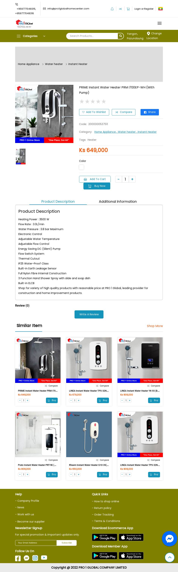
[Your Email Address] (36, 542)
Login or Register (143, 8)
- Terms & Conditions (106, 521)
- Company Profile (27, 501)
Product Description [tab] (58, 201)
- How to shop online (105, 501)
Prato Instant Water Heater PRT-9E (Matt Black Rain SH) (46, 465)
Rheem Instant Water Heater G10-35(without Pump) (95, 465)
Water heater (54, 64)
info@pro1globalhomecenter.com (68, 8)
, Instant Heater (147, 132)
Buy (51, 400)
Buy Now (97, 186)
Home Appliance (29, 64)
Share (150, 112)
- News (19, 507)
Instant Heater (78, 64)
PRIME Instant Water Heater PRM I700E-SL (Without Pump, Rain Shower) (55, 390)
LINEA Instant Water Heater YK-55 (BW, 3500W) (144, 390)
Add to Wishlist (94, 112)
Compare (124, 112)
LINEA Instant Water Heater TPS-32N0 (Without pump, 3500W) (101, 390)
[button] (169, 557)
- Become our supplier (30, 521)
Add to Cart (95, 179)
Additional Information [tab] (118, 201)
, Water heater (127, 132)
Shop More (155, 326)
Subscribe (67, 542)
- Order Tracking (103, 514)
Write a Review (89, 314)
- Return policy (101, 508)
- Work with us (24, 514)
